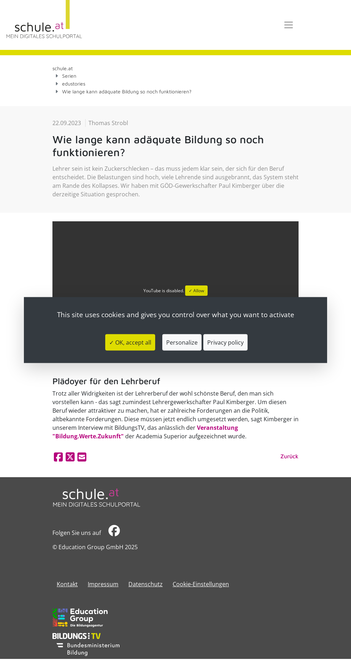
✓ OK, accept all (130, 342)
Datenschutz (145, 584)
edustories (73, 84)
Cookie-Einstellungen (201, 584)
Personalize (182, 342)
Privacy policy (225, 342)
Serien (69, 76)
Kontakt (67, 584)
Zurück (289, 456)
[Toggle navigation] (289, 25)
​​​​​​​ (114, 532)
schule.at (62, 68)
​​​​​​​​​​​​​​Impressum (103, 584)
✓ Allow (196, 291)
